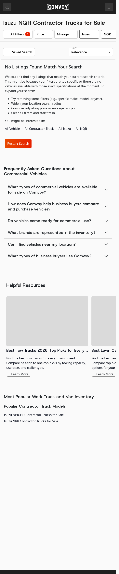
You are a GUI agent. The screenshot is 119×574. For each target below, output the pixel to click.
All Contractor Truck (39, 128)
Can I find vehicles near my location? (42, 244)
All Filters (18, 34)
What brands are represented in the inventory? (52, 232)
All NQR (81, 128)
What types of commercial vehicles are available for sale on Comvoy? (52, 189)
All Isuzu (65, 128)
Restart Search (18, 143)
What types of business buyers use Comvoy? (49, 255)
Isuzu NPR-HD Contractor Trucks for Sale (34, 415)
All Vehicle (12, 128)
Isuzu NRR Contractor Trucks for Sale (31, 421)
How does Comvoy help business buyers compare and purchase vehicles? (53, 206)
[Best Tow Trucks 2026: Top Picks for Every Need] (47, 336)
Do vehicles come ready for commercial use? (49, 220)
